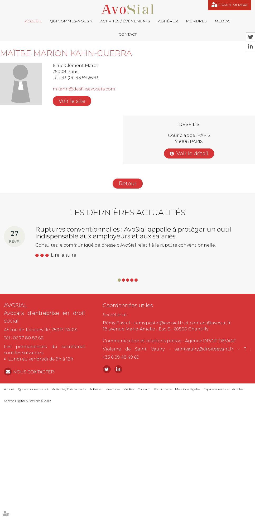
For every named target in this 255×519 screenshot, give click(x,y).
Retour (128, 183)
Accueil (33, 21)
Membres (196, 21)
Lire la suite (63, 255)
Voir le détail (192, 153)
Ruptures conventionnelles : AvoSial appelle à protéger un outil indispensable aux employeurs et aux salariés (133, 232)
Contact (128, 34)
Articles (237, 389)
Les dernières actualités (127, 212)
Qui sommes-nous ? (71, 21)
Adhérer (168, 21)
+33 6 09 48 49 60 (121, 357)
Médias (222, 21)
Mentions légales (187, 389)
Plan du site (162, 389)
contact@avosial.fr (210, 322)
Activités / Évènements (125, 21)
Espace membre (233, 5)
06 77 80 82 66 (28, 337)
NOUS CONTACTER (33, 371)
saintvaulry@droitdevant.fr (204, 349)
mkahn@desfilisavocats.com (84, 89)
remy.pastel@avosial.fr (158, 322)
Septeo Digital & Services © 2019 (27, 401)
